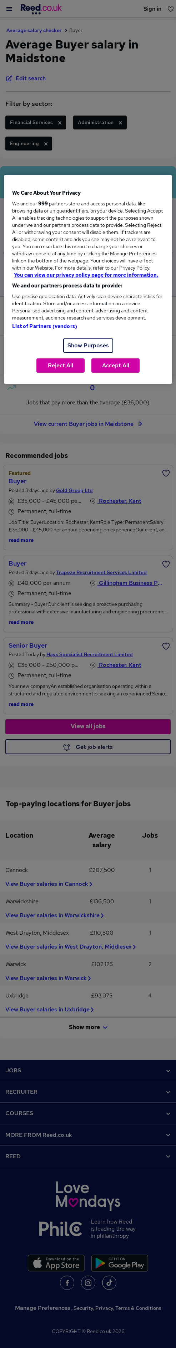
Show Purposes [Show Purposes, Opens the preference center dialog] (88, 345)
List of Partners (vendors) (44, 326)
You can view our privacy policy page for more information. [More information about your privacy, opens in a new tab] (86, 275)
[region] (87, 279)
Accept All (115, 365)
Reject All (60, 365)
